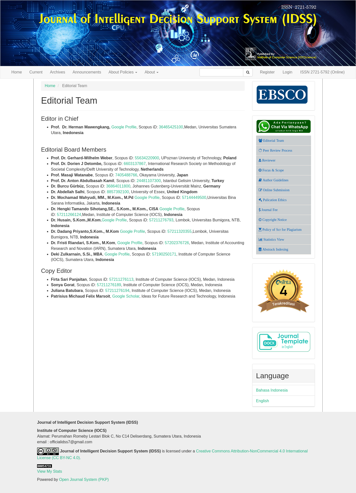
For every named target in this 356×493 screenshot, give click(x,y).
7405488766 (126, 175)
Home (16, 72)
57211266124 (69, 214)
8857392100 (118, 192)
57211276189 (109, 285)
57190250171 (164, 254)
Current (36, 72)
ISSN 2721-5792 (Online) (322, 72)
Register (267, 72)
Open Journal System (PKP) (84, 479)
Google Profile (123, 127)
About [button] (151, 72)
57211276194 (117, 290)
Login (287, 72)
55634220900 (147, 158)
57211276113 (121, 279)
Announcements (86, 72)
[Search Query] (224, 72)
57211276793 (161, 220)
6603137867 (135, 164)
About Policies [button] (123, 72)
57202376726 (177, 243)
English (262, 401)
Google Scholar (125, 296)
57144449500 (194, 197)
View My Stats (49, 471)
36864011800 (118, 186)
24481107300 (148, 181)
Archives (57, 72)
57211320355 (179, 231)
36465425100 (171, 127)
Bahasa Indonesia (272, 390)
